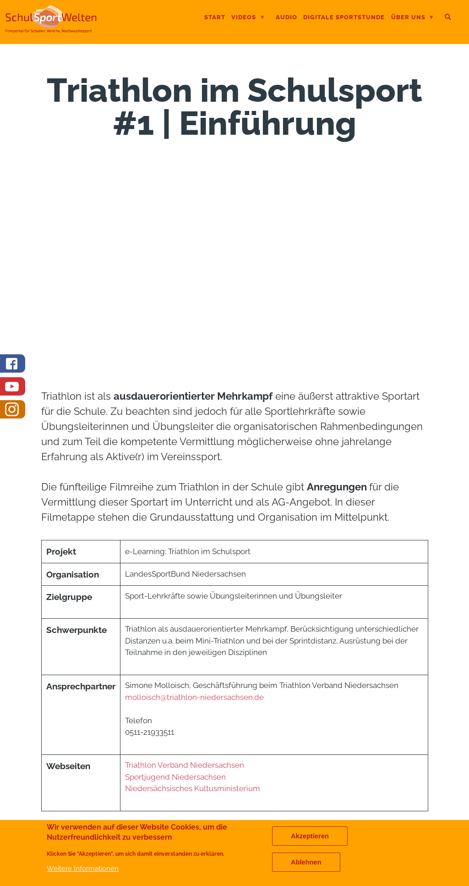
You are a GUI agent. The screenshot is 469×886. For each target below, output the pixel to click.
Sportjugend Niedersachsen (175, 776)
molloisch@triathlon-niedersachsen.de (194, 697)
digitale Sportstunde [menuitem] (344, 17)
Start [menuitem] (214, 17)
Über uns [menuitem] (413, 18)
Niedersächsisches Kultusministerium (193, 788)
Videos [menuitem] (248, 18)
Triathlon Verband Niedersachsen (185, 765)
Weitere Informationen (83, 868)
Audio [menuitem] (286, 17)
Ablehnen (306, 862)
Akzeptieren (310, 836)
